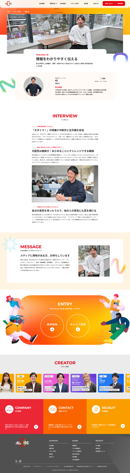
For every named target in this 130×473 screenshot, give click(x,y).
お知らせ (95, 3)
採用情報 (120, 3)
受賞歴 (86, 3)
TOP (8, 12)
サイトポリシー (38, 466)
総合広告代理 (75, 454)
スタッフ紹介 (75, 3)
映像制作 (74, 445)
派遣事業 (74, 456)
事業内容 (52, 3)
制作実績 (63, 3)
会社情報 (42, 3)
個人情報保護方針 (68, 466)
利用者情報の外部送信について (85, 466)
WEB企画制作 (75, 459)
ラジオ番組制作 (76, 448)
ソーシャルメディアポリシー (52, 466)
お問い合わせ (109, 3)
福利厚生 (98, 448)
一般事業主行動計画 (101, 466)
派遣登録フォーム (100, 451)
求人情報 (98, 445)
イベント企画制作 (77, 451)
